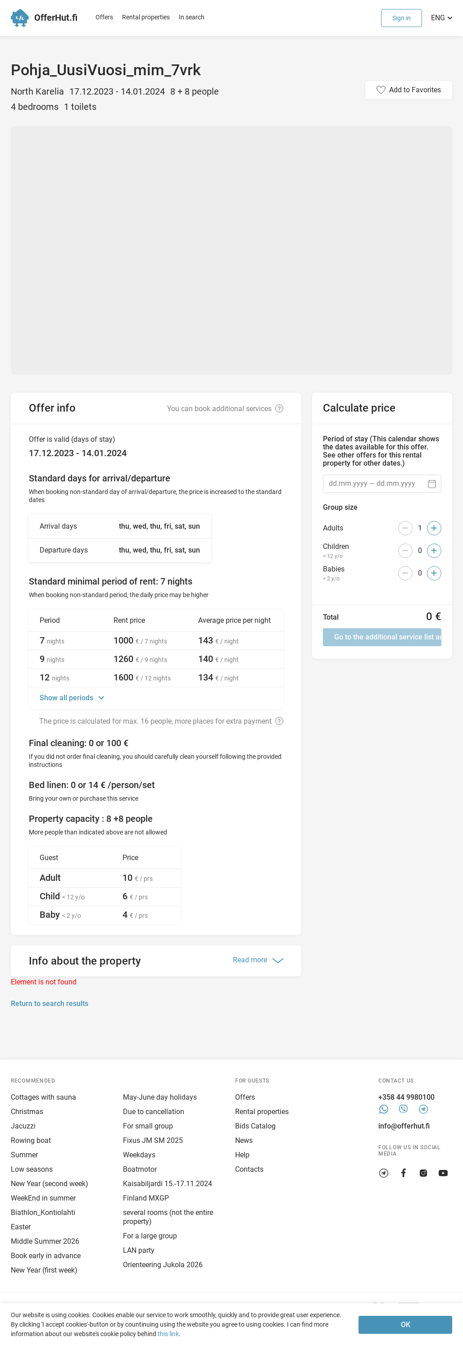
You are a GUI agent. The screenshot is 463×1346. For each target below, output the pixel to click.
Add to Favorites (415, 90)
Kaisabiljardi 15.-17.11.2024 (167, 1183)
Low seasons (32, 1169)
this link (168, 1333)
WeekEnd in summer (43, 1198)
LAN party (138, 1250)
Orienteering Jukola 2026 (163, 1264)
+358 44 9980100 (406, 1097)
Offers (104, 17)
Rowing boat (31, 1140)
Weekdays (139, 1155)
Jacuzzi (23, 1126)
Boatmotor (140, 1169)
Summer (24, 1155)
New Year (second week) (49, 1183)
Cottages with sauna (43, 1097)
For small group (148, 1126)
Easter (21, 1227)
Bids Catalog (255, 1126)
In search (191, 17)
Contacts (249, 1169)
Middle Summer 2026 (45, 1241)
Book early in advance (46, 1255)
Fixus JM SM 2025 (153, 1140)
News (244, 1140)
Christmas (27, 1111)
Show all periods (67, 697)
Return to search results (49, 1003)
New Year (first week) (44, 1270)
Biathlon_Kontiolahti (43, 1212)
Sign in (401, 18)
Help (242, 1155)
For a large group (150, 1236)
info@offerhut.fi (404, 1126)
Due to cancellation (153, 1111)
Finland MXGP (146, 1198)
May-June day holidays (160, 1097)
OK (405, 1324)
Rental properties (146, 17)
